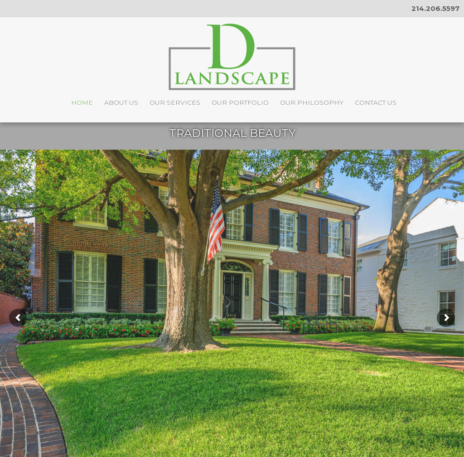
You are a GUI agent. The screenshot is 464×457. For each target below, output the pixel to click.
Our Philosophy (311, 102)
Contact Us (375, 102)
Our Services (175, 102)
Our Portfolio (240, 102)
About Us (121, 102)
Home (82, 102)
